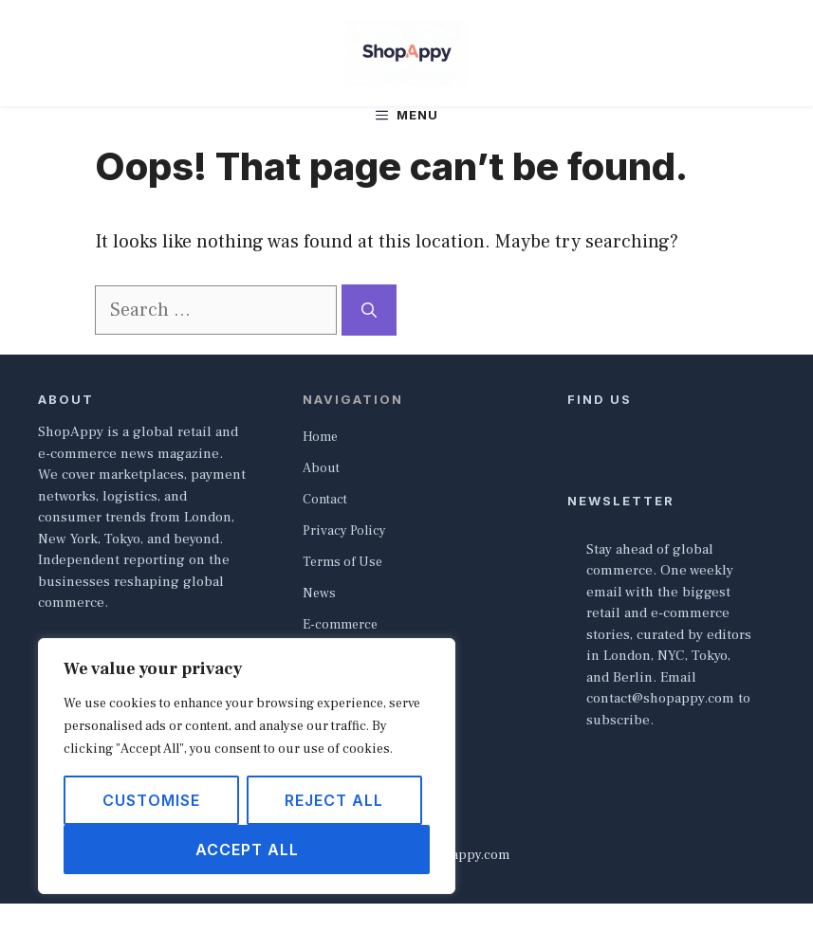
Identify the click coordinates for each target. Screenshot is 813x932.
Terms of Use (342, 562)
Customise (151, 800)
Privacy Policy (344, 530)
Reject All (334, 800)
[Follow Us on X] (599, 429)
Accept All (247, 849)
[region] (246, 766)
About (321, 468)
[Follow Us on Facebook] (574, 429)
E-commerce (340, 624)
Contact (325, 499)
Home (320, 437)
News (319, 593)
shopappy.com (465, 855)
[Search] (369, 310)
